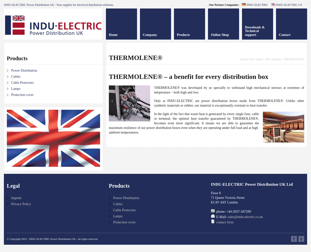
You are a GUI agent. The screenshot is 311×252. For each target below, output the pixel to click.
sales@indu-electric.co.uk (245, 217)
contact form (224, 222)
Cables (15, 76)
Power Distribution (24, 70)
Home (259, 59)
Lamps (15, 89)
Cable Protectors (22, 82)
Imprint (16, 198)
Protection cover (22, 95)
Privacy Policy (21, 204)
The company (273, 59)
